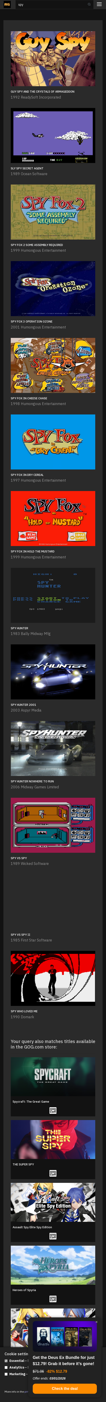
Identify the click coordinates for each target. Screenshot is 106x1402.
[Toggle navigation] (99, 4)
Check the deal (65, 1389)
